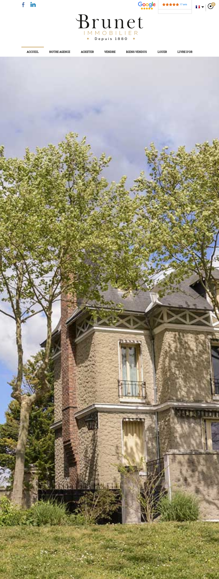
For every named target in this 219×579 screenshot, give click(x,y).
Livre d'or (184, 52)
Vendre (110, 52)
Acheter (87, 52)
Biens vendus (136, 52)
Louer (162, 52)
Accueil (33, 52)
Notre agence (59, 52)
